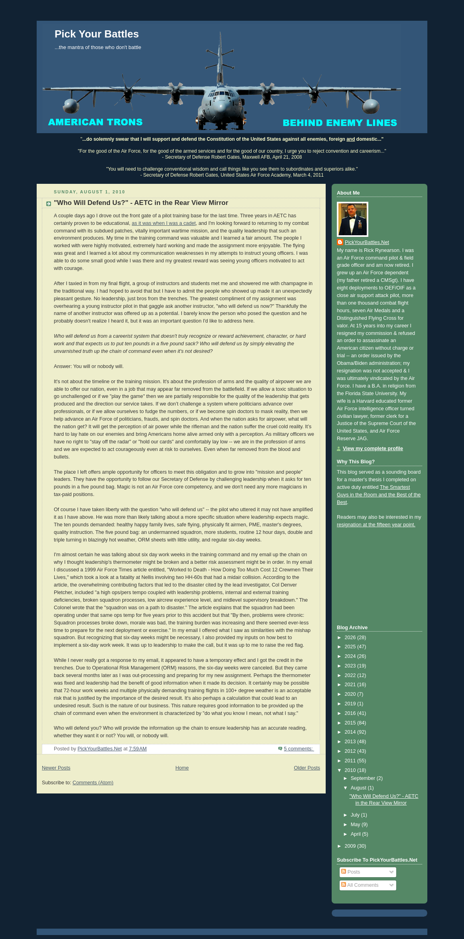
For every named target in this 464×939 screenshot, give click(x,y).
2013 (351, 741)
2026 (351, 637)
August (359, 788)
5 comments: (299, 749)
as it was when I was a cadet (164, 223)
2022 (351, 675)
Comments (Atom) (93, 782)
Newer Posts (56, 768)
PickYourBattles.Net (367, 242)
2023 (351, 666)
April (356, 834)
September (364, 778)
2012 (351, 751)
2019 (351, 704)
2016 (351, 713)
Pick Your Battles (97, 34)
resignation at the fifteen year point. (376, 525)
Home (182, 768)
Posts (350, 872)
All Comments (359, 885)
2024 (351, 656)
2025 (351, 647)
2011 (351, 761)
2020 (351, 694)
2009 (351, 846)
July (356, 815)
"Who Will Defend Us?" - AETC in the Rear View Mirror (141, 203)
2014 (351, 732)
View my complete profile (373, 448)
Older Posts (307, 768)
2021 (351, 684)
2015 (351, 723)
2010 (351, 770)
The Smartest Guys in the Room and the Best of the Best (379, 494)
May (356, 824)
